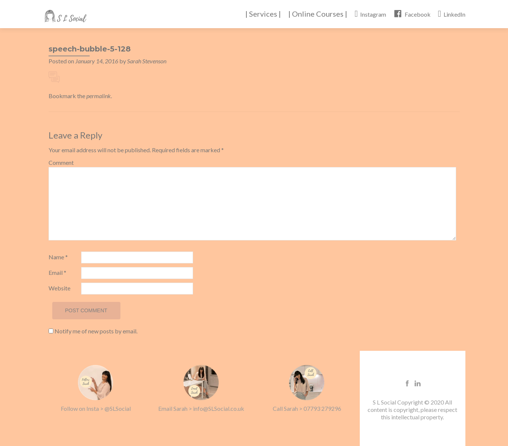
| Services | (263, 13)
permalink (98, 95)
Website (59, 288)
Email (57, 272)
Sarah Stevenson (146, 60)
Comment (61, 162)
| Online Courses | (317, 13)
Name (58, 256)
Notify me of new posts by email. (95, 330)
